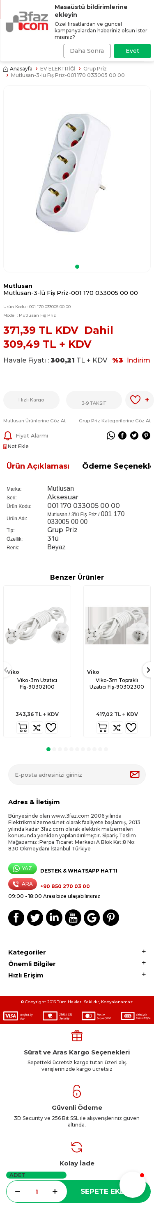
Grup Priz (95, 69)
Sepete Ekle (104, 1191)
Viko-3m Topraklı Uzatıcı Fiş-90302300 (117, 683)
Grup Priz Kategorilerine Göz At (115, 421)
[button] (77, 267)
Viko (13, 672)
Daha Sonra (87, 50)
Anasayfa (17, 69)
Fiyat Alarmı (25, 435)
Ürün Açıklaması (38, 466)
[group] (77, 173)
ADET (17, 1175)
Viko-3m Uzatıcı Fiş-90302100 (37, 683)
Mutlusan (17, 286)
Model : (29, 315)
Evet (132, 50)
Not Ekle (16, 446)
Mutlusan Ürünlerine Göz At (34, 421)
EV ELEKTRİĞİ (58, 69)
